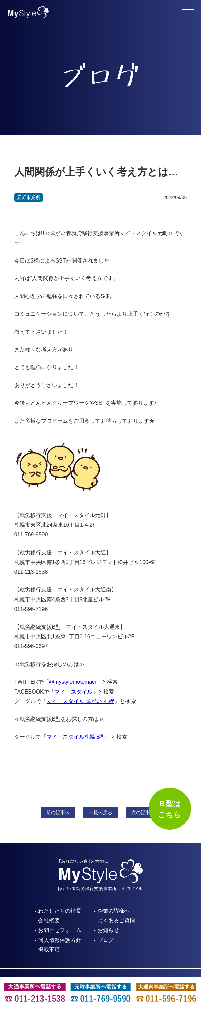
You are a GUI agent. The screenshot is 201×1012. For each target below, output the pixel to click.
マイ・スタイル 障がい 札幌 (80, 701)
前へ (58, 812)
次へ (143, 812)
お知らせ (108, 930)
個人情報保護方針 (59, 940)
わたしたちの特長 (59, 911)
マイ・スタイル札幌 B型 (76, 737)
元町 (28, 197)
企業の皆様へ (113, 911)
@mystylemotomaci (72, 682)
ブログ (105, 940)
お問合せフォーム (59, 930)
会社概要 (49, 920)
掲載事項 (49, 949)
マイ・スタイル (73, 692)
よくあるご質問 (116, 920)
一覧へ (100, 812)
